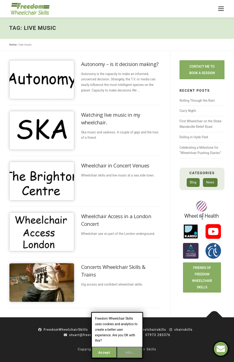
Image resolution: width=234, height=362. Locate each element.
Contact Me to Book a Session (202, 70)
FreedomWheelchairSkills (63, 329)
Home (13, 44)
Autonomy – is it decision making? (120, 63)
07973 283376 (155, 335)
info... (130, 352)
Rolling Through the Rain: (197, 100)
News (210, 182)
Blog (193, 182)
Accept (104, 352)
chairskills (180, 329)
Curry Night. (188, 111)
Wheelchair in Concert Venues (115, 165)
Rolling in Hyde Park (194, 137)
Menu (221, 8)
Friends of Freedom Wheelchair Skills (202, 277)
